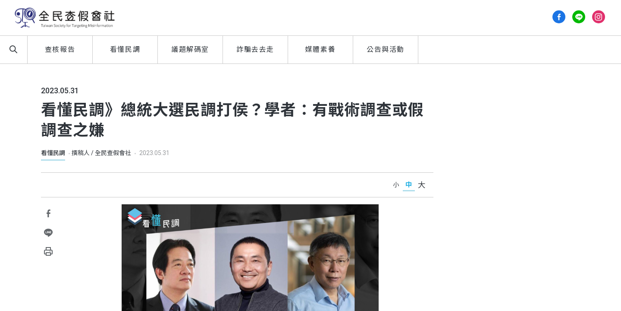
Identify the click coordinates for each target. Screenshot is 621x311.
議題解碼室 (190, 49)
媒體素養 (320, 49)
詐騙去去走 (255, 49)
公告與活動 (386, 49)
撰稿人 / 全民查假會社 (101, 152)
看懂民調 (125, 49)
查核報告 (60, 49)
